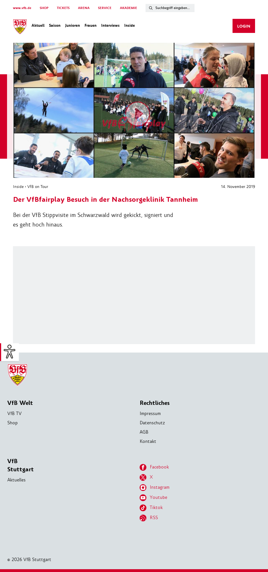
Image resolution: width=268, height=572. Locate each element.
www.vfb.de (22, 8)
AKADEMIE (128, 8)
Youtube (153, 497)
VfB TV (14, 413)
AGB (144, 432)
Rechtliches (155, 403)
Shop (12, 423)
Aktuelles (16, 480)
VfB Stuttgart (20, 465)
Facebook (154, 467)
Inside (18, 186)
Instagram (154, 487)
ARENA (84, 8)
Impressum (150, 413)
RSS (149, 518)
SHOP (44, 8)
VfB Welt (20, 403)
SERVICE (104, 8)
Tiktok (151, 507)
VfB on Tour (37, 186)
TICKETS (63, 8)
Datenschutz (152, 423)
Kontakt (148, 441)
